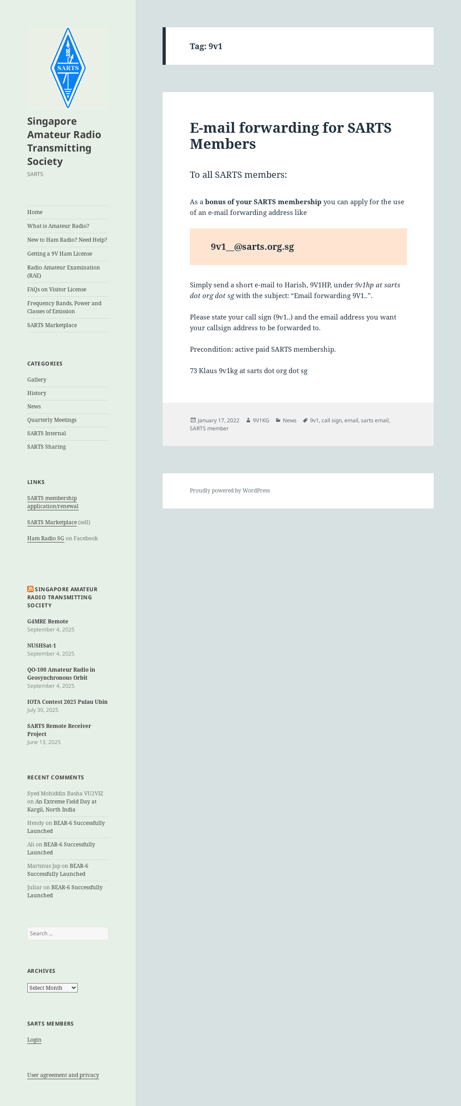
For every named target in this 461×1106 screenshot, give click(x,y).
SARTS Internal (46, 433)
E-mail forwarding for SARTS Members (291, 135)
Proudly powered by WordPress (230, 490)
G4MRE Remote (47, 621)
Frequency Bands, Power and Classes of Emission (64, 307)
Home (34, 212)
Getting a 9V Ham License (59, 253)
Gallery (36, 379)
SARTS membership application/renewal (53, 502)
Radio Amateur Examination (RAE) (63, 271)
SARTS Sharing (46, 446)
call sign (332, 420)
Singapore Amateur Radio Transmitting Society (64, 141)
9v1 (314, 420)
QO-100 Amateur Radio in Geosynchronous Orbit (61, 673)
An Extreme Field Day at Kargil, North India (61, 805)
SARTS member (209, 428)
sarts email (375, 420)
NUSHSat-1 (41, 645)
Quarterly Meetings (51, 420)
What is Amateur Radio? (58, 226)
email (351, 420)
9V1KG (261, 420)
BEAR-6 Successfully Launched (57, 870)
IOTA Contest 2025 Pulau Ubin (67, 702)
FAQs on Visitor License (56, 289)
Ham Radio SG (45, 538)
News (34, 406)
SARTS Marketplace (52, 325)
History (36, 393)
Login (34, 1039)
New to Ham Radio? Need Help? (67, 240)
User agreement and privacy (63, 1075)
